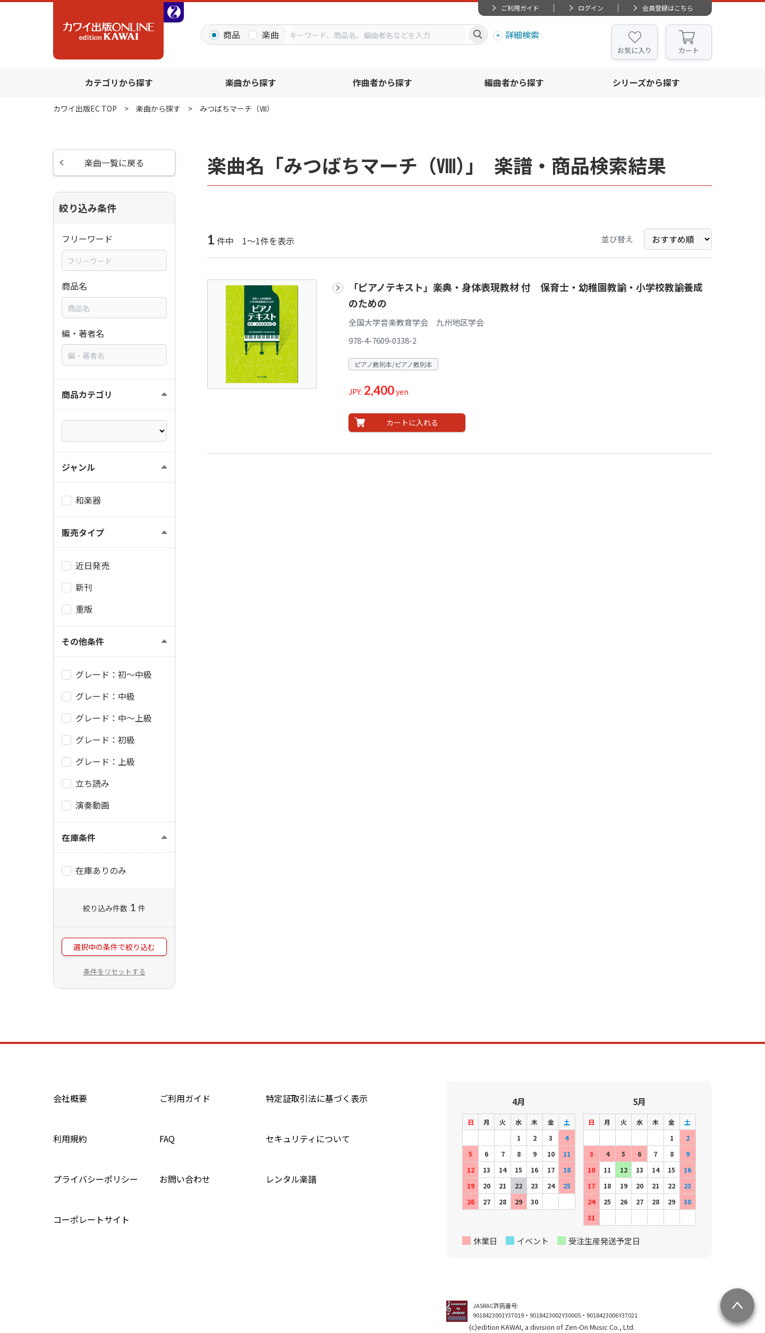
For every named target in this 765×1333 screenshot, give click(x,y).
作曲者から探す (382, 82)
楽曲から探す (250, 82)
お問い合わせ (184, 1179)
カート (688, 50)
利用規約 (70, 1138)
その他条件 (83, 641)
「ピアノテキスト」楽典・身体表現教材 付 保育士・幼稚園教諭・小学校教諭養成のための (525, 294)
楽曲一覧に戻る (114, 162)
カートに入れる (412, 422)
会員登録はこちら (667, 7)
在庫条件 (79, 837)
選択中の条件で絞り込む (114, 946)
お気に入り (634, 50)
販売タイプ (83, 532)
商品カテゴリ (87, 394)
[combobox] (378, 35)
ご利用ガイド (520, 7)
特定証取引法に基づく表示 (317, 1098)
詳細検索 (522, 34)
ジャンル (78, 467)
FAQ (167, 1138)
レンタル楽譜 (291, 1179)
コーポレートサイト (91, 1219)
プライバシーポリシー (95, 1179)
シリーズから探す (646, 82)
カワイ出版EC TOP (85, 108)
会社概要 (70, 1098)
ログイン (591, 7)
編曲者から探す (514, 82)
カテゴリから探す (119, 82)
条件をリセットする (114, 971)
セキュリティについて (308, 1138)
